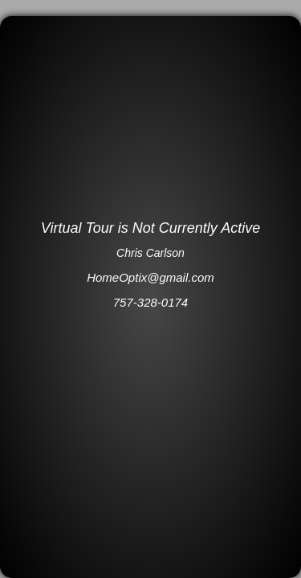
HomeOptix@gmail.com (150, 277)
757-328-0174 (150, 302)
